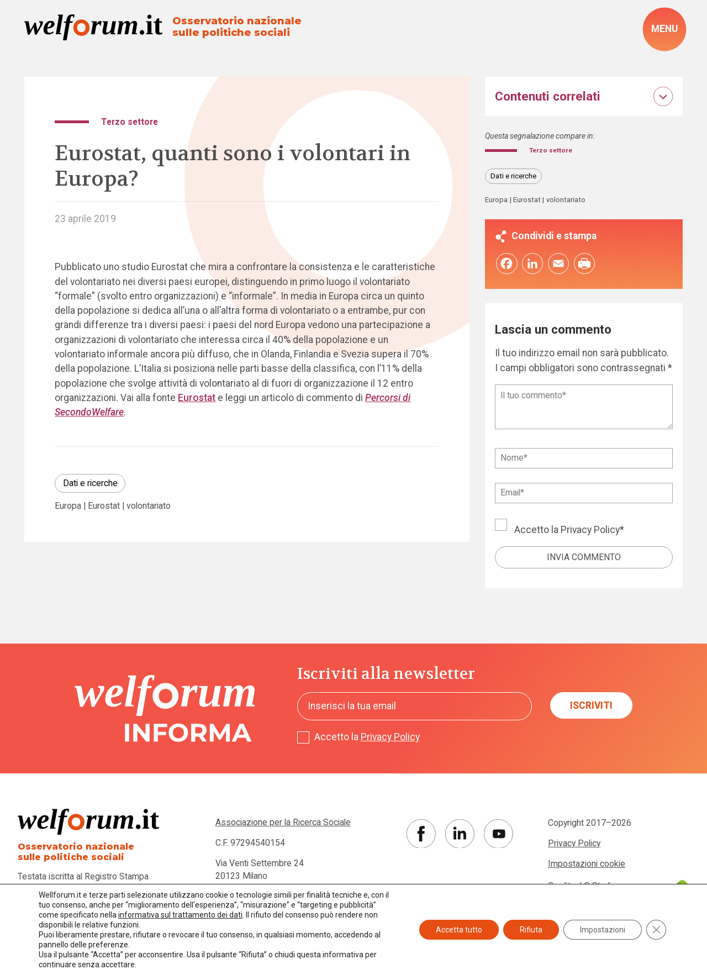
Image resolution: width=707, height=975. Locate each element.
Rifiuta (531, 929)
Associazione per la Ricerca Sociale (283, 825)
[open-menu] (664, 29)
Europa (68, 506)
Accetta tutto (459, 929)
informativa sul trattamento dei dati (180, 914)
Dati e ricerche (90, 483)
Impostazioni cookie (586, 866)
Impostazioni (602, 929)
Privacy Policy (590, 531)
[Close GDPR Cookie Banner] (656, 930)
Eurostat (196, 397)
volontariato (148, 506)
